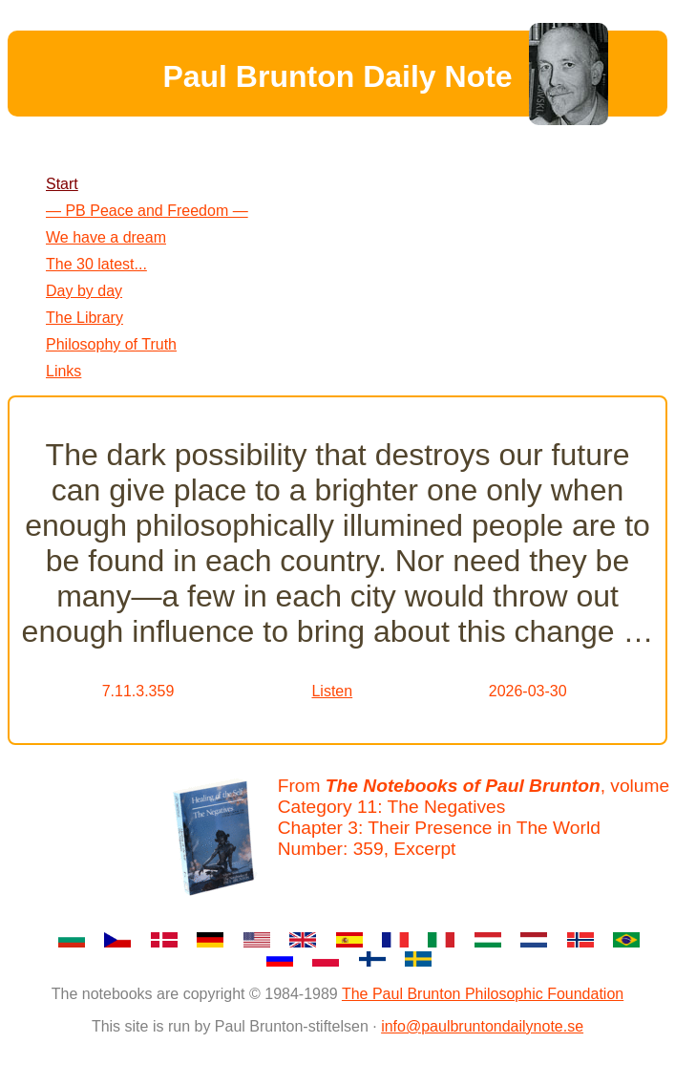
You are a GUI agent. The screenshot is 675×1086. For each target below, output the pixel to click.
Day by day (84, 291)
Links (63, 371)
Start (62, 184)
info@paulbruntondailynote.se (482, 1026)
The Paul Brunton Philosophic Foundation (482, 994)
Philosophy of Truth (111, 344)
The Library (84, 317)
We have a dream (106, 237)
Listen (331, 691)
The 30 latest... (96, 264)
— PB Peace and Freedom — (147, 210)
